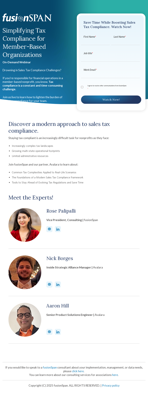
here (115, 375)
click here (78, 371)
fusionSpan (50, 367)
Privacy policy (111, 385)
